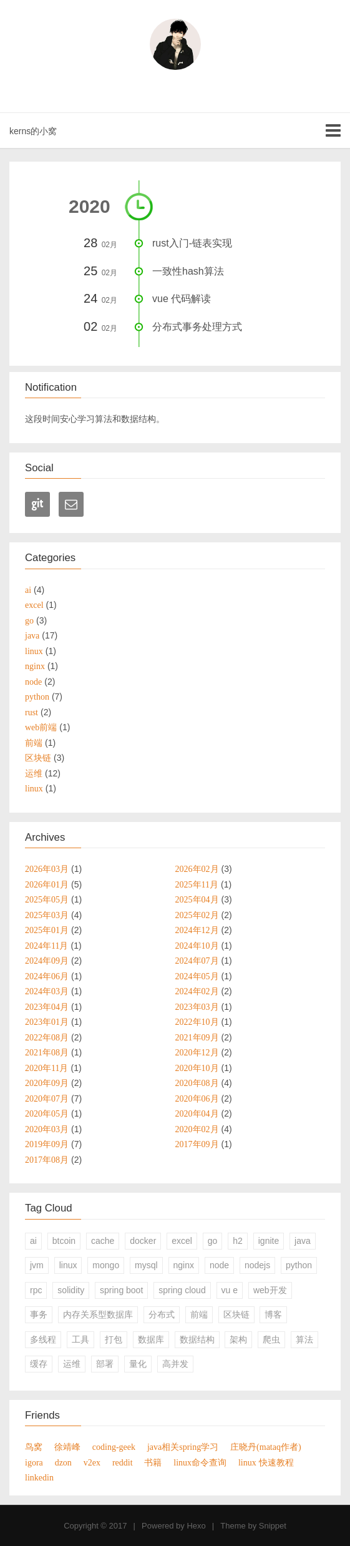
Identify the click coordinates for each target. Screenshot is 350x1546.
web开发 (270, 1290)
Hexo (196, 1525)
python (299, 1265)
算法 (304, 1339)
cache (102, 1241)
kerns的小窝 (33, 131)
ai (33, 1241)
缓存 (38, 1364)
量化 (138, 1364)
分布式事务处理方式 (197, 326)
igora (34, 1462)
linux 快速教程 (266, 1462)
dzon (63, 1462)
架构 (238, 1339)
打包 (113, 1339)
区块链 (236, 1314)
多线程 (43, 1339)
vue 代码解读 (181, 298)
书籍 (153, 1462)
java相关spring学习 (182, 1446)
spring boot (121, 1290)
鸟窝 (33, 1446)
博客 (273, 1314)
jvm (37, 1265)
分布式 (161, 1314)
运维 (71, 1364)
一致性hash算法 (188, 271)
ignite (268, 1241)
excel (182, 1241)
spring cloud (182, 1290)
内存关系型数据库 (98, 1314)
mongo (105, 1265)
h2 (238, 1241)
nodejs (257, 1265)
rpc (36, 1290)
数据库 (151, 1339)
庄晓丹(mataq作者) (265, 1446)
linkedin (39, 1477)
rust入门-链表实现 (192, 243)
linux (68, 1265)
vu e (229, 1290)
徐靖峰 (67, 1446)
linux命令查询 (199, 1462)
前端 (199, 1314)
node (219, 1265)
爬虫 (271, 1339)
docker (143, 1241)
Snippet (272, 1525)
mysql (146, 1265)
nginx (183, 1265)
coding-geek (113, 1446)
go (213, 1241)
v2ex (92, 1462)
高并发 (175, 1364)
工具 (80, 1339)
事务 (38, 1314)
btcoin (63, 1241)
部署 (105, 1364)
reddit (122, 1462)
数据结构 (197, 1339)
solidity (70, 1290)
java (302, 1241)
